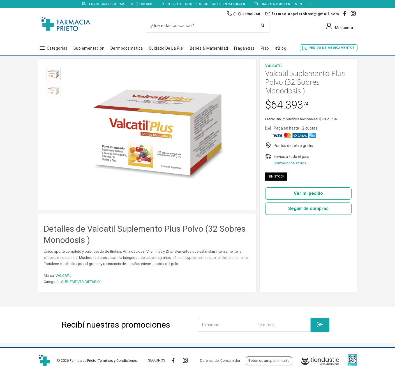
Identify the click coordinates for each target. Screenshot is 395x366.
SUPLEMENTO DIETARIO (80, 282)
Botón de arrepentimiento (269, 360)
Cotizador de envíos (290, 163)
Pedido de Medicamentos (332, 48)
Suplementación (89, 48)
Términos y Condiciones (117, 360)
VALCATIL (63, 275)
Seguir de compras (308, 208)
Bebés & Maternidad (209, 48)
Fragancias (244, 48)
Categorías (57, 48)
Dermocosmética (126, 48)
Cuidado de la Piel (166, 48)
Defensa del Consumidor (220, 360)
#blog (281, 48)
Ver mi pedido (308, 193)
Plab (265, 48)
